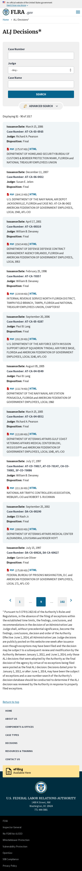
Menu (78, 12)
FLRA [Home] (22, 12)
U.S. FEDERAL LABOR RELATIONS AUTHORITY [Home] (41, 798)
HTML (33, 149)
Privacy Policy (10, 865)
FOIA (5, 821)
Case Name (15, 78)
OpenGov (7, 852)
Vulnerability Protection (15, 846)
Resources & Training (19, 751)
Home (6, 19)
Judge (12, 63)
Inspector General (12, 827)
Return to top (11, 702)
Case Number (16, 49)
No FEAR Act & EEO (12, 833)
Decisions (11, 743)
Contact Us (12, 759)
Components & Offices (19, 726)
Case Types (12, 735)
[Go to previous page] (11, 600)
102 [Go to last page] (63, 603)
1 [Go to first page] (21, 603)
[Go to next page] (71, 600)
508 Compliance (11, 859)
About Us (11, 718)
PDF (10, 149)
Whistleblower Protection (16, 840)
